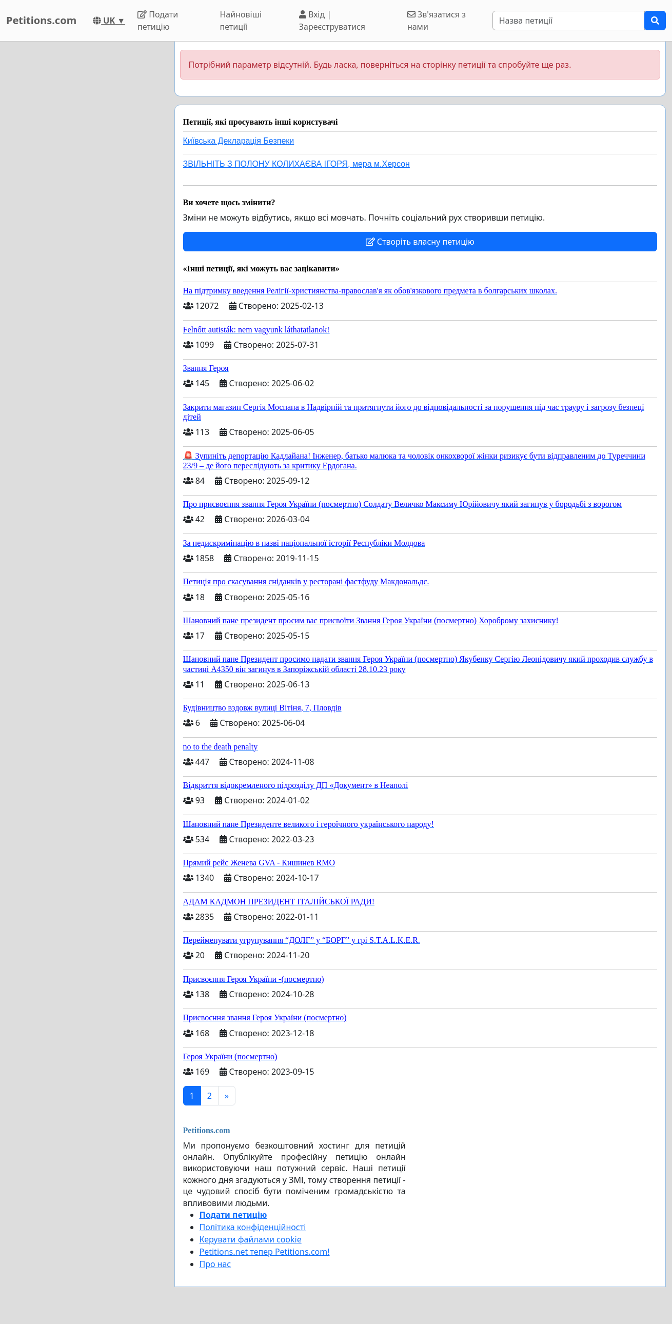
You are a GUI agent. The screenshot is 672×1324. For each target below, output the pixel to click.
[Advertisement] (83, 195)
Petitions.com (41, 20)
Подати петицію (157, 20)
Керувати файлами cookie (251, 1239)
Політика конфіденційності (253, 1227)
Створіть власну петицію (420, 241)
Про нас (215, 1264)
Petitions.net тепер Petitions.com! (265, 1251)
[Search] (568, 20)
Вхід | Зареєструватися (332, 20)
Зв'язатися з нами (436, 20)
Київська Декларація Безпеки (238, 140)
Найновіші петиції (241, 20)
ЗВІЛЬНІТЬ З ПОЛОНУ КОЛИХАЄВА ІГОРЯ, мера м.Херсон (296, 164)
